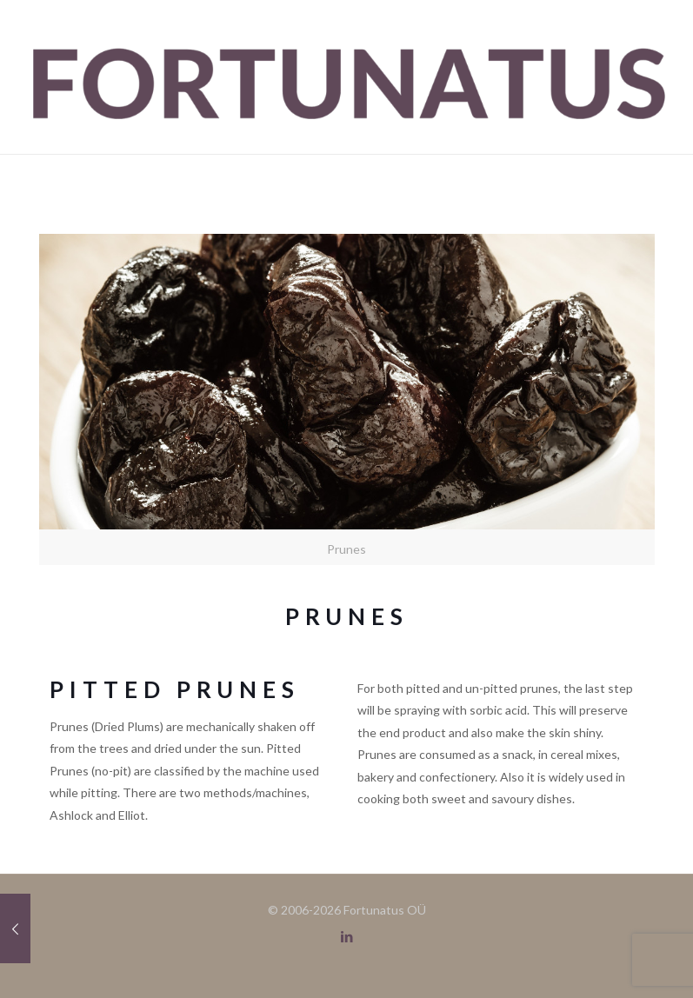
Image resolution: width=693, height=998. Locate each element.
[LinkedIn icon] (346, 936)
